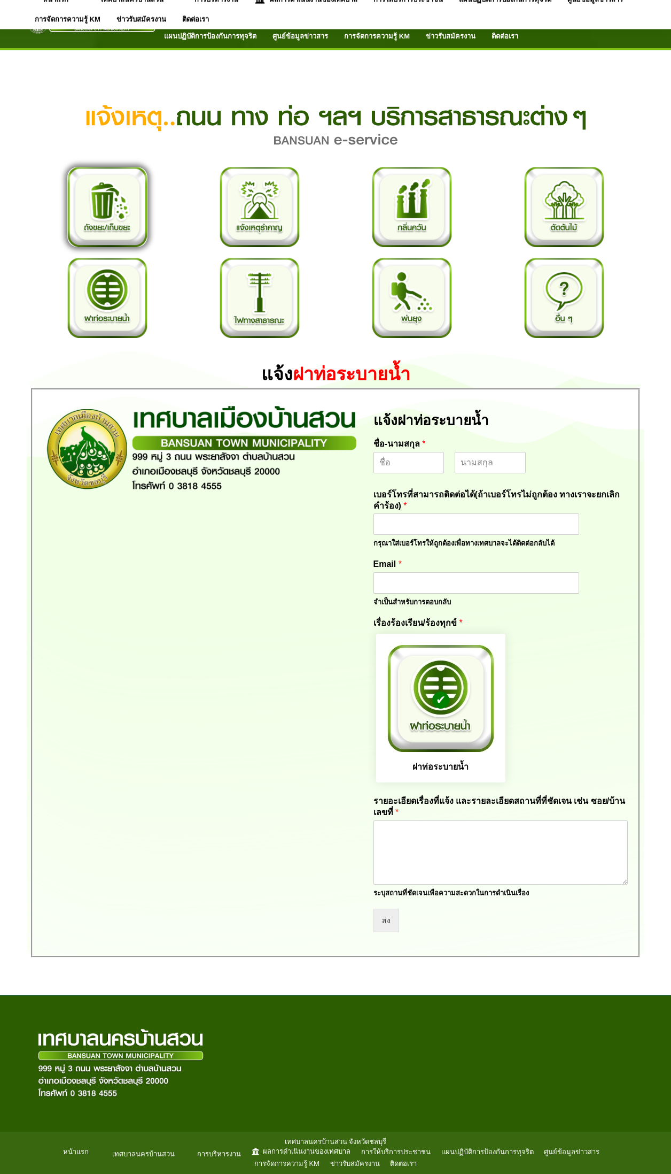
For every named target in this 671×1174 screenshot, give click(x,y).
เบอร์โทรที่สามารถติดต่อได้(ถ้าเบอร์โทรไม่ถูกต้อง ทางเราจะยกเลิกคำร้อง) (496, 500)
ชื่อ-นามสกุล (399, 443)
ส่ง (386, 920)
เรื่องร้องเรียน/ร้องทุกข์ (418, 622)
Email (387, 564)
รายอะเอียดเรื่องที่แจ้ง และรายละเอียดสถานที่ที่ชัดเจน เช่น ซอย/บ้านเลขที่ (499, 806)
